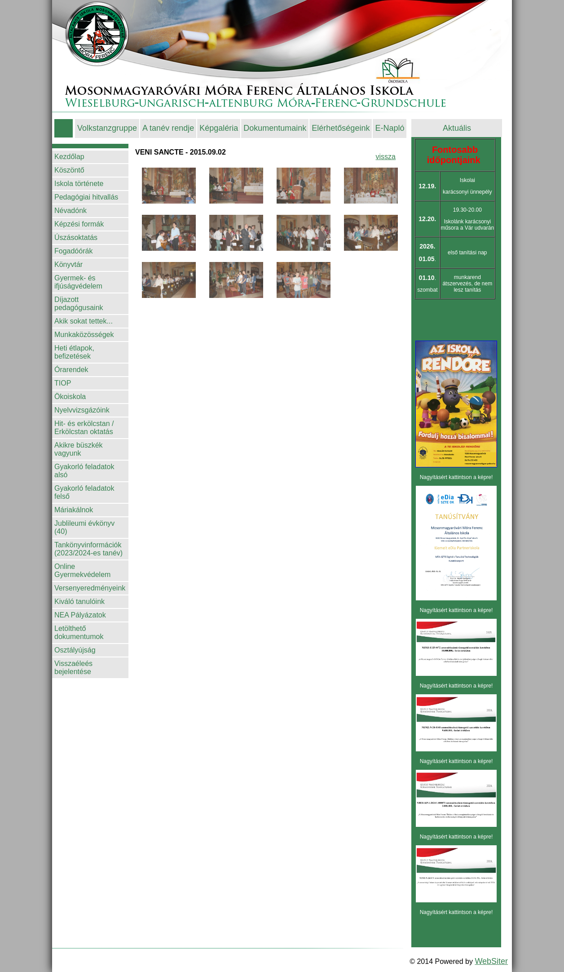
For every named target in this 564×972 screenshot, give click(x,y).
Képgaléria (218, 128)
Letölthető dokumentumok (78, 632)
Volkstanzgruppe (107, 128)
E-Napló (389, 128)
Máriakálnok (73, 510)
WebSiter (491, 961)
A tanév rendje (168, 128)
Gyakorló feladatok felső (84, 492)
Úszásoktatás (75, 237)
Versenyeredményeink (89, 588)
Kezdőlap (69, 156)
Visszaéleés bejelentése (73, 667)
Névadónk (70, 210)
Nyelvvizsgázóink (82, 410)
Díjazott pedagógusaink (78, 303)
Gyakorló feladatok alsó (84, 471)
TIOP (62, 383)
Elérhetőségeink (341, 128)
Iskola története (78, 183)
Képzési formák (79, 224)
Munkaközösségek (84, 334)
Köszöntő (69, 170)
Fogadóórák (73, 251)
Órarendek (71, 369)
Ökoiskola (70, 396)
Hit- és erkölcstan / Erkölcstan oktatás (84, 427)
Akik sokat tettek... (83, 321)
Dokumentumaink (274, 128)
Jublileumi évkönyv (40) (84, 527)
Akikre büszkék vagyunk (78, 449)
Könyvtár (68, 264)
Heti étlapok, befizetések (74, 352)
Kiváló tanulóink (79, 601)
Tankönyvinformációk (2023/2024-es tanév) (88, 549)
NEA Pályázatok (80, 615)
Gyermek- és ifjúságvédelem (78, 282)
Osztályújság (75, 650)
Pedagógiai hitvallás (86, 197)
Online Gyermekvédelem (82, 570)
